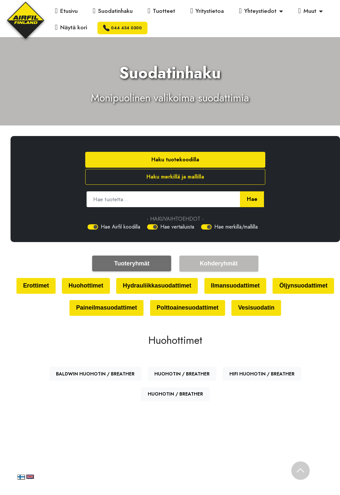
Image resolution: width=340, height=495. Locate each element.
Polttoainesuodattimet (224, 292)
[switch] (93, 209)
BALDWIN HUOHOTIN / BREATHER (95, 358)
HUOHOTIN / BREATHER (182, 358)
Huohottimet (116, 269)
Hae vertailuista (177, 209)
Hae (252, 182)
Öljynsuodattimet (61, 292)
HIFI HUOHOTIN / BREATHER (262, 358)
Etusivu (66, 11)
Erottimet (64, 269)
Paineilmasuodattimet (138, 292)
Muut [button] (307, 11)
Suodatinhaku (113, 11)
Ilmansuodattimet (274, 269)
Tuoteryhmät (132, 246)
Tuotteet (161, 11)
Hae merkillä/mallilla (236, 209)
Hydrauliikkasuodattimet (191, 269)
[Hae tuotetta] (163, 182)
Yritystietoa (207, 11)
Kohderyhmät (218, 246)
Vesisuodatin (296, 292)
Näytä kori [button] (71, 27)
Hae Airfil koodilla (120, 209)
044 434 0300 (122, 28)
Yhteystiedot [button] (257, 11)
